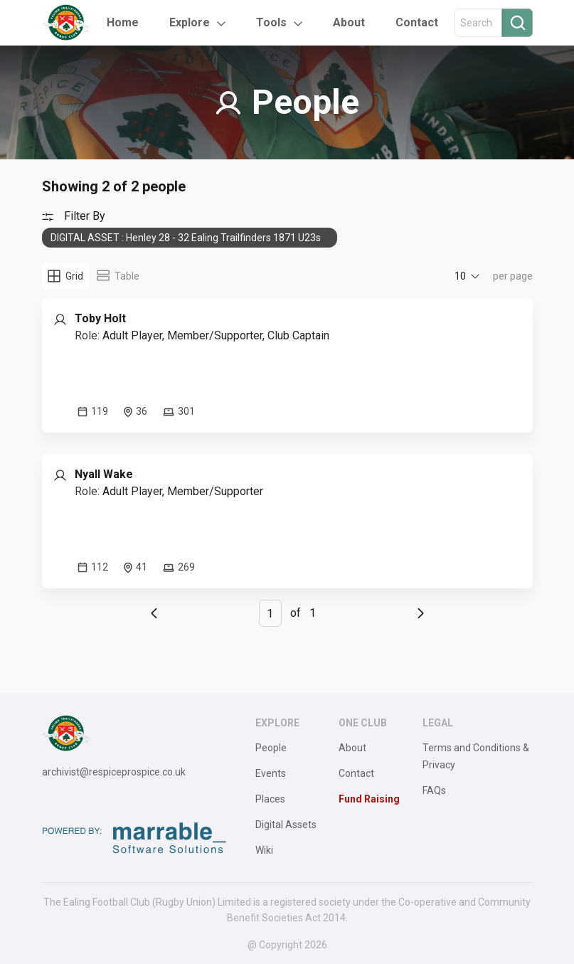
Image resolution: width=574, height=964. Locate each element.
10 (460, 276)
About (349, 22)
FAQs (434, 790)
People (271, 747)
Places (270, 799)
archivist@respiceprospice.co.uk (114, 772)
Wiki (264, 850)
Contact (416, 22)
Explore (189, 22)
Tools (271, 22)
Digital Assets (286, 824)
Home (123, 22)
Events (270, 773)
